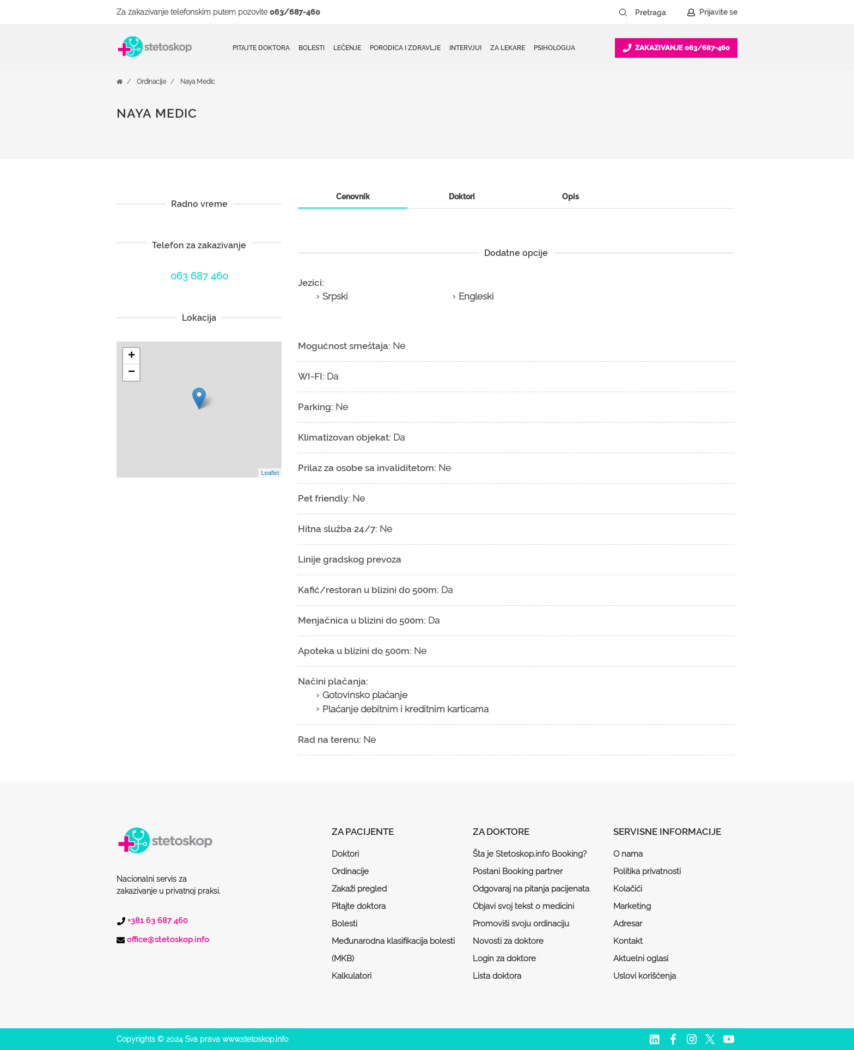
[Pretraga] (658, 12)
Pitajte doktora (261, 48)
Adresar (627, 924)
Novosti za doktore (508, 941)
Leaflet (270, 472)
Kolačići (627, 889)
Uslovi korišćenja (644, 976)
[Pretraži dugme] (623, 12)
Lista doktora (497, 976)
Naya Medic (197, 82)
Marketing (632, 906)
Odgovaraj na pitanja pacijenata (531, 889)
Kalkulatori (351, 976)
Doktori (345, 854)
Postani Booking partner (518, 871)
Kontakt (628, 941)
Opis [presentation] (570, 196)
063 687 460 (199, 276)
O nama (628, 854)
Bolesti (344, 924)
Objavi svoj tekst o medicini (523, 906)
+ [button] (131, 356)
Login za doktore (504, 958)
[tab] (352, 197)
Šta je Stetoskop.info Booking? (530, 854)
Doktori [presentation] (462, 196)
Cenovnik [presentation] (353, 196)
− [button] (131, 372)
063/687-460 (295, 12)
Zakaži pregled (359, 889)
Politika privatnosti (647, 871)
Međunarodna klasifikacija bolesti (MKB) (393, 949)
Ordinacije (151, 82)
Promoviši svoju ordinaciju (521, 924)
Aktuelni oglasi (640, 958)
